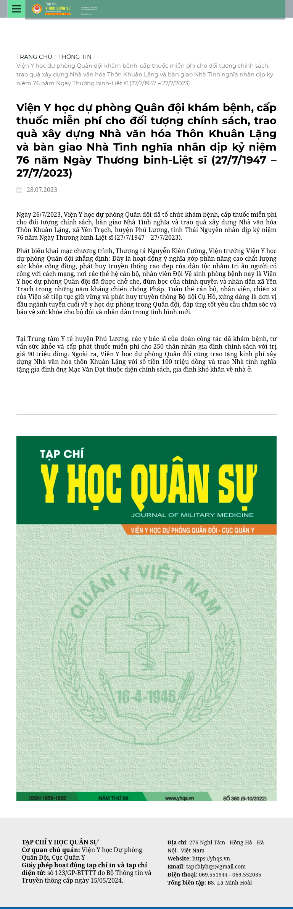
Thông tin (75, 57)
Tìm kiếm (30, 425)
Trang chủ (34, 57)
